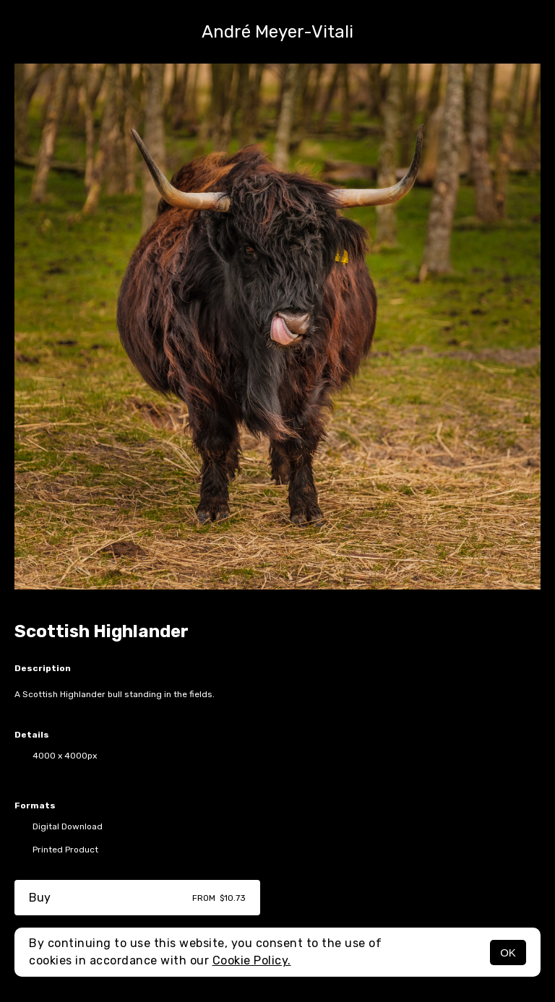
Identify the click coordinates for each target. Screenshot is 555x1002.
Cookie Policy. (251, 960)
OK (508, 952)
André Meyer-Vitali (277, 32)
